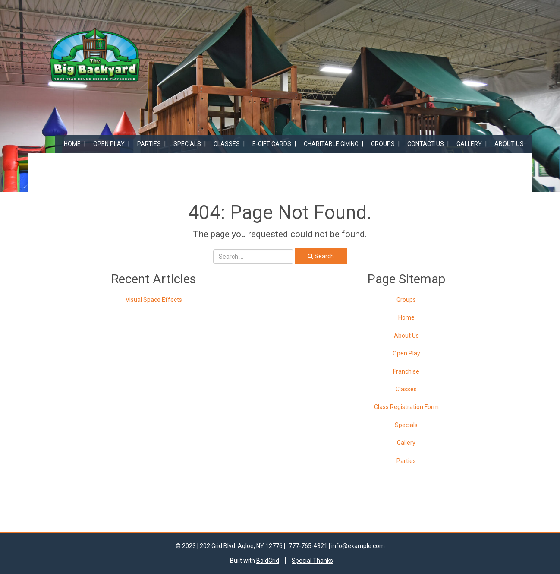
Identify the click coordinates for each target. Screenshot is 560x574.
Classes (227, 143)
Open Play (109, 143)
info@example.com (358, 545)
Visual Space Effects (154, 299)
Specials (187, 143)
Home (72, 143)
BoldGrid (267, 560)
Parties (149, 143)
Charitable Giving (331, 143)
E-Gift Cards (271, 143)
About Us (509, 143)
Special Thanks (312, 560)
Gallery (469, 143)
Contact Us (425, 143)
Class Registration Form (406, 406)
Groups (383, 143)
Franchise (406, 371)
